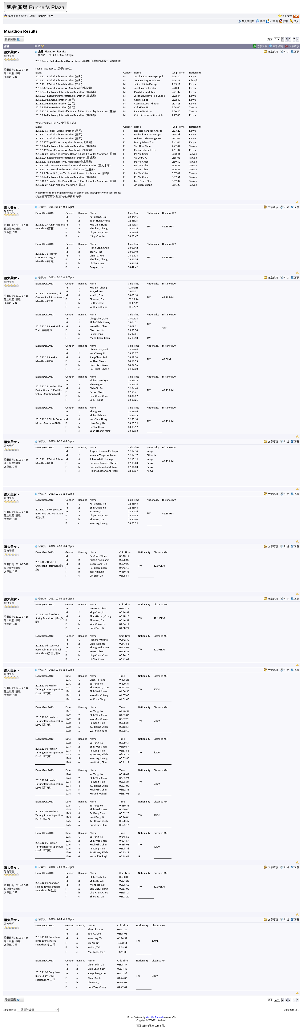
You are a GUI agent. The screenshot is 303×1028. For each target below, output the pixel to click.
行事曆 (272, 21)
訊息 (37, 46)
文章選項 (292, 46)
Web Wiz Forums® (154, 1017)
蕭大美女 (11, 52)
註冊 (285, 21)
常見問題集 (248, 21)
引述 (286, 51)
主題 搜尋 (275, 46)
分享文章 (260, 46)
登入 (296, 21)
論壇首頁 (13, 16)
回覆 (296, 51)
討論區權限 (291, 1009)
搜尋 (260, 21)
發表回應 (12, 39)
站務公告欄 (27, 16)
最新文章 (287, 16)
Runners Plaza (45, 16)
